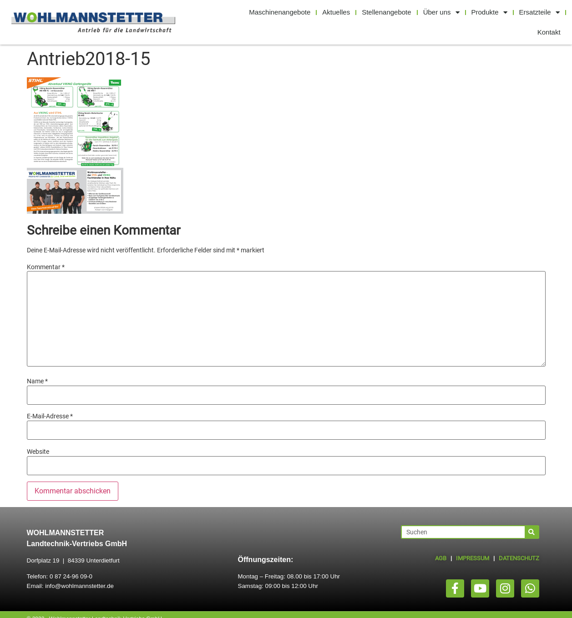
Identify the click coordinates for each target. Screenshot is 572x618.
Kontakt (549, 32)
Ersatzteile (539, 12)
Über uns (441, 12)
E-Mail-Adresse (50, 416)
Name (37, 381)
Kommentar (46, 267)
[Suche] (531, 532)
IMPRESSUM (472, 558)
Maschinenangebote (279, 12)
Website (38, 451)
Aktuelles (336, 12)
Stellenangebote (386, 12)
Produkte (489, 12)
